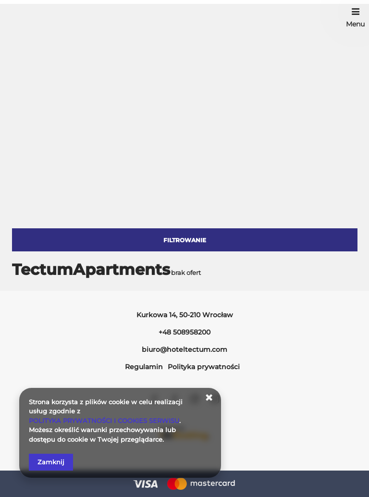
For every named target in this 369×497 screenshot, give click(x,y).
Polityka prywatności (204, 366)
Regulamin (144, 366)
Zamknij (50, 462)
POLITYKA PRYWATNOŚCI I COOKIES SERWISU (104, 420)
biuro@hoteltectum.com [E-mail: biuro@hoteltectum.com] (184, 349)
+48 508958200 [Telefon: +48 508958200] (184, 332)
